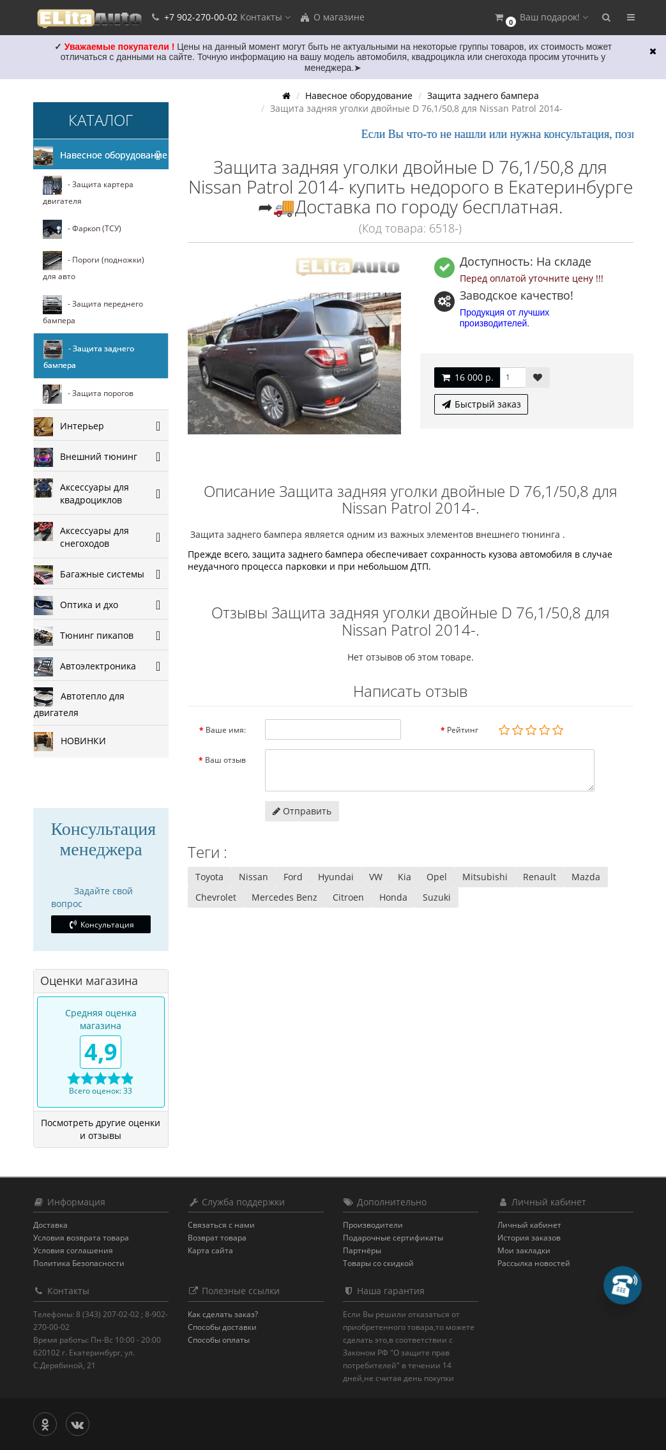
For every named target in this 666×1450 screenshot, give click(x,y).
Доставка (50, 1224)
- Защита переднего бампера (93, 310)
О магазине (332, 17)
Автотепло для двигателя (79, 703)
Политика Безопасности (79, 1263)
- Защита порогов (88, 394)
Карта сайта (210, 1250)
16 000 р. (467, 377)
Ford (293, 877)
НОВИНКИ (70, 741)
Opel (437, 877)
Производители (373, 1224)
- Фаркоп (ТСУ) (82, 229)
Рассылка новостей (533, 1263)
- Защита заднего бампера (88, 355)
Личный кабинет (529, 1224)
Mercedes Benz (284, 897)
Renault (539, 877)
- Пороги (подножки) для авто (93, 266)
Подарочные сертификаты (393, 1237)
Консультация (100, 924)
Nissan (253, 877)
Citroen (348, 897)
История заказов (529, 1237)
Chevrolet (215, 897)
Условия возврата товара (81, 1237)
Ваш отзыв (225, 759)
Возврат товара (217, 1237)
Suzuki (437, 897)
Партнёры (362, 1250)
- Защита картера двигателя (88, 191)
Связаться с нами (221, 1224)
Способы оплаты (219, 1339)
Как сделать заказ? (223, 1314)
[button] (540, 17)
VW (375, 877)
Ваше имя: (226, 729)
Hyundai (336, 877)
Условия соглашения (73, 1250)
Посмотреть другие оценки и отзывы (100, 1129)
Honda (393, 897)
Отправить (302, 811)
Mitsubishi (485, 877)
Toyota (209, 877)
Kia (404, 877)
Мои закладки (523, 1250)
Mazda (585, 877)
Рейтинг (462, 729)
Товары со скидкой (378, 1263)
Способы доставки (222, 1327)
